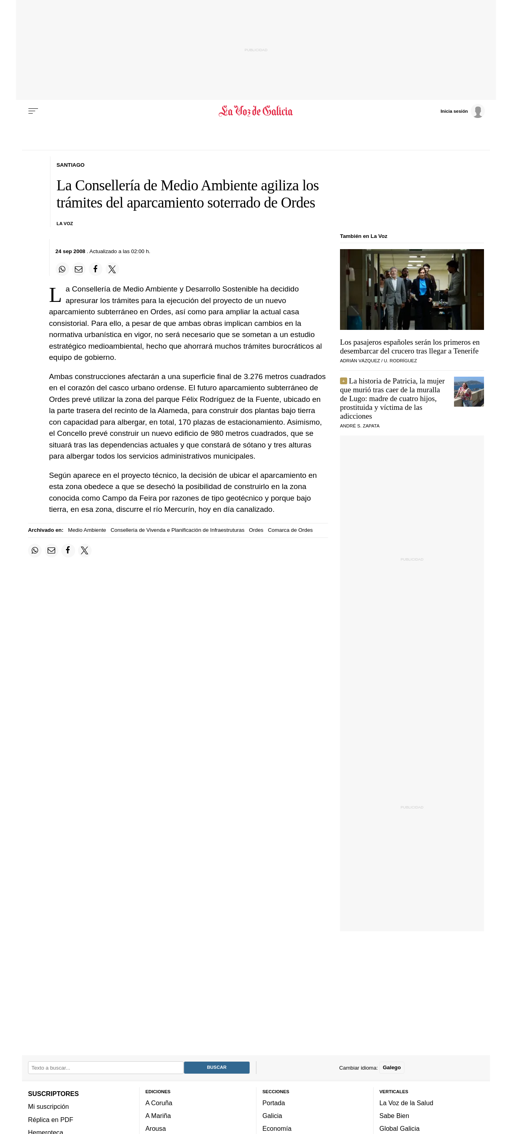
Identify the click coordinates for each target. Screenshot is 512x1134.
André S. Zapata (360, 425)
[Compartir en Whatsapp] (62, 269)
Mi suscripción (48, 1106)
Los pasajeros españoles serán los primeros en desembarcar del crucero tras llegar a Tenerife (410, 346)
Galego (392, 1067)
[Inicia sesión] (462, 111)
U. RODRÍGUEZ (400, 360)
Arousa (156, 1128)
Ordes (256, 530)
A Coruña (159, 1102)
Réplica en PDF (50, 1119)
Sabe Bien (395, 1115)
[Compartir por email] (79, 269)
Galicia (272, 1115)
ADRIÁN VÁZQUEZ (360, 360)
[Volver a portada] (256, 111)
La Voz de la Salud (407, 1102)
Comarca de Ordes (290, 530)
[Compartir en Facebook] (95, 269)
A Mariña (158, 1115)
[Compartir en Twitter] (112, 269)
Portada (273, 1102)
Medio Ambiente (87, 530)
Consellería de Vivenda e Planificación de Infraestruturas (177, 530)
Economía (277, 1128)
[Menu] (33, 111)
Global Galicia (400, 1128)
